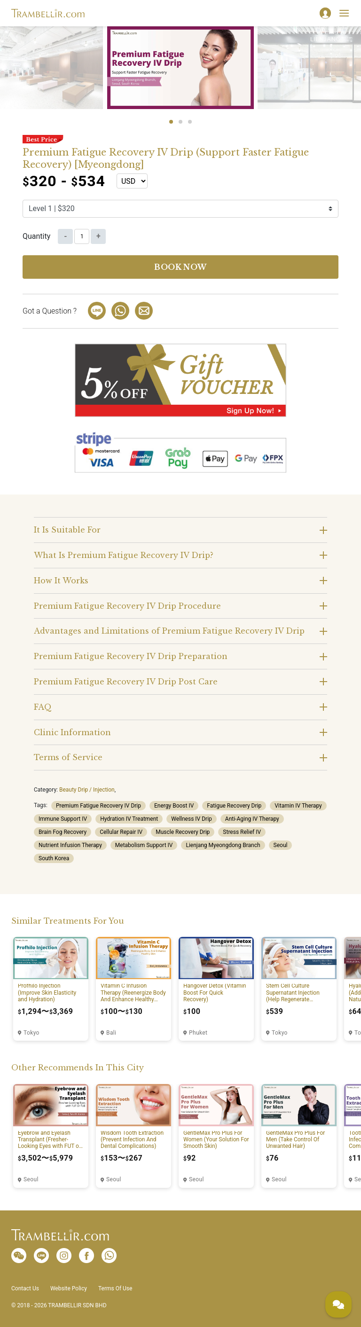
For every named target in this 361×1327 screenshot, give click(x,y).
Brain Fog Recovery (62, 832)
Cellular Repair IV (121, 832)
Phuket (198, 1032)
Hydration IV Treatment (129, 819)
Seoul (281, 845)
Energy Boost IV (174, 805)
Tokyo (31, 1032)
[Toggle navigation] (344, 13)
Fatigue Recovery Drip (234, 805)
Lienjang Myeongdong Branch (223, 845)
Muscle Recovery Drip (183, 832)
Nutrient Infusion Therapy (70, 845)
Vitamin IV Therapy (298, 805)
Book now (180, 267)
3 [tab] (190, 122)
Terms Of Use (115, 1288)
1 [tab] (171, 122)
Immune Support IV (63, 819)
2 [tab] (180, 122)
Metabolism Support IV (144, 845)
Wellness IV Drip (191, 819)
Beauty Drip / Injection (87, 789)
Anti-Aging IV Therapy (252, 819)
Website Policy (68, 1288)
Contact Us (25, 1288)
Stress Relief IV (242, 832)
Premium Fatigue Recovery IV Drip (98, 805)
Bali (111, 1032)
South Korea (54, 858)
